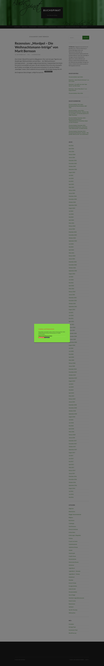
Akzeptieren (41, 337)
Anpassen (47, 337)
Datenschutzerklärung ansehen (45, 335)
